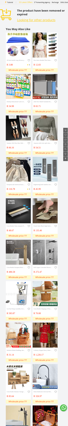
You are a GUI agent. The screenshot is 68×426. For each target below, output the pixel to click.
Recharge (55, 2)
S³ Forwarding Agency (42, 2)
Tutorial (10, 2)
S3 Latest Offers (25, 2)
